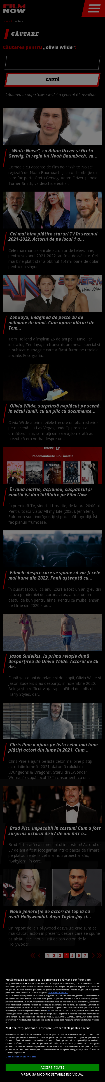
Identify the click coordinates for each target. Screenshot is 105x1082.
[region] (52, 1022)
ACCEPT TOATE (52, 1067)
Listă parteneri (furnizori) (21, 1056)
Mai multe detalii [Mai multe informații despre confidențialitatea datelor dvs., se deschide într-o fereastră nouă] (58, 992)
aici (49, 1010)
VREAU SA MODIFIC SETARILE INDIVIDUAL (52, 1074)
